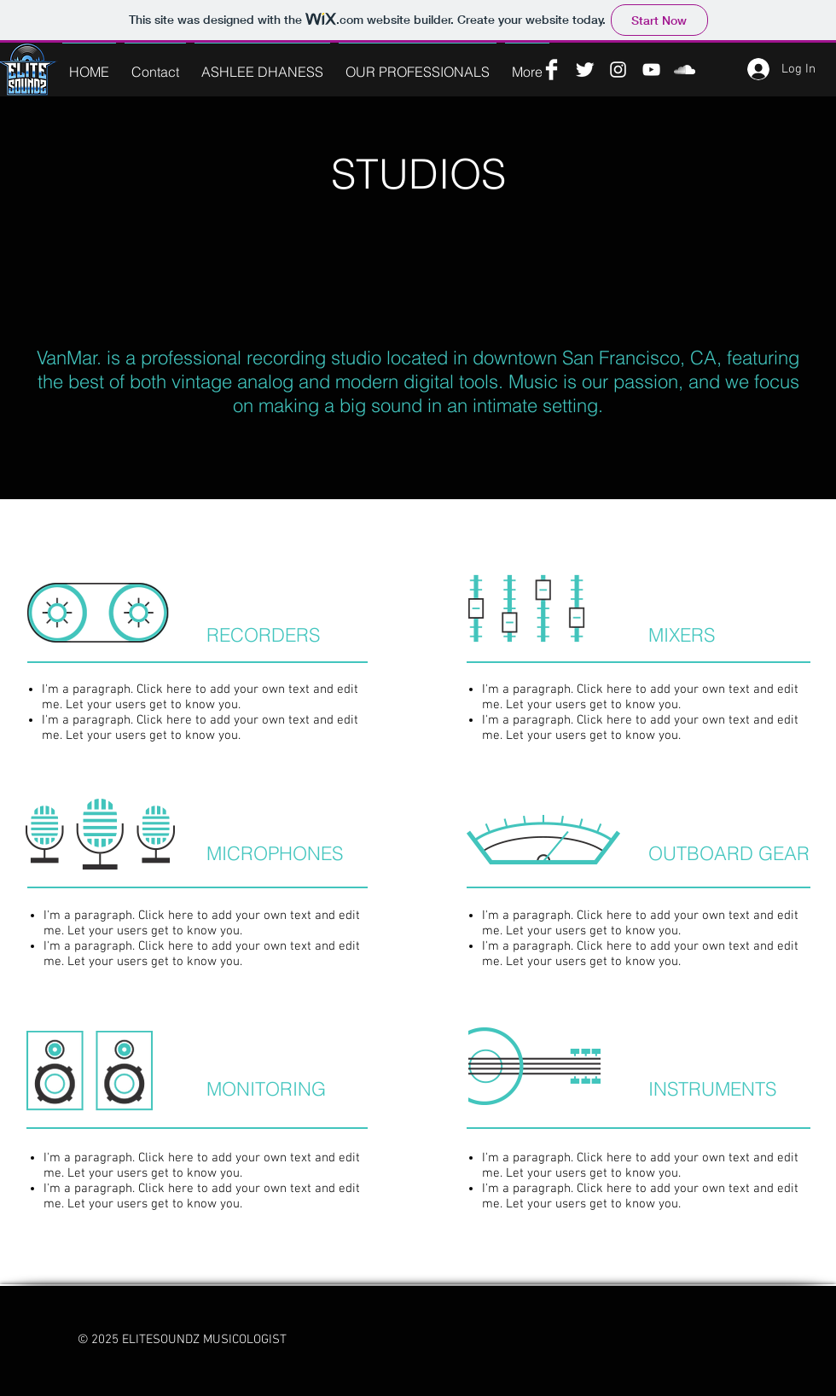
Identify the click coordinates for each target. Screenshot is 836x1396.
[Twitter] (584, 69)
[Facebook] (551, 69)
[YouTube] (651, 69)
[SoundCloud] (684, 69)
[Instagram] (618, 69)
